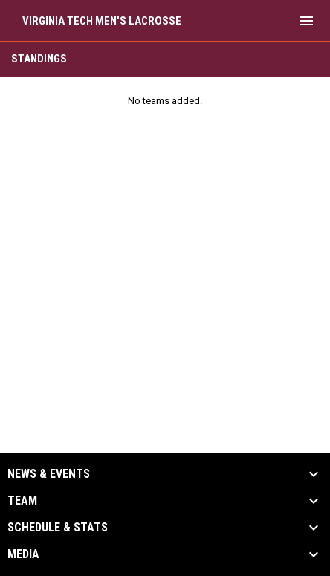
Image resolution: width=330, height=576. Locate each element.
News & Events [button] (48, 474)
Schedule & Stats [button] (57, 528)
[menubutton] (306, 21)
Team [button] (22, 501)
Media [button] (23, 554)
